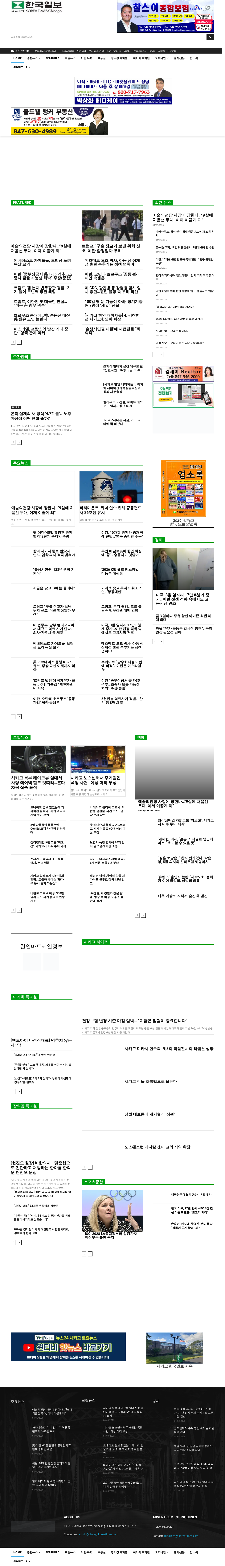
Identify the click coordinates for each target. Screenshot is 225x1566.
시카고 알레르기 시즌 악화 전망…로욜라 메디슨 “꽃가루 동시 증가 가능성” (47, 879)
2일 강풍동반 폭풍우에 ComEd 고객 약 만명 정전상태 (47, 828)
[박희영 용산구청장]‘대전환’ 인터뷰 (34, 1054)
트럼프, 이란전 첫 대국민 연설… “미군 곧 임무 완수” (40, 303)
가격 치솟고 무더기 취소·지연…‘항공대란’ (180, 342)
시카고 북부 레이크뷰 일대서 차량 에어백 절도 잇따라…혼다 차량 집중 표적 (38, 783)
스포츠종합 (93, 1182)
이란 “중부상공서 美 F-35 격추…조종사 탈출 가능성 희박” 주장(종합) (43, 276)
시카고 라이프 (96, 942)
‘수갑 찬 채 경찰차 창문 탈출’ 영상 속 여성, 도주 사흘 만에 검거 (106, 897)
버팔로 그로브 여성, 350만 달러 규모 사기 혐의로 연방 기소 (47, 897)
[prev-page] (13, 342)
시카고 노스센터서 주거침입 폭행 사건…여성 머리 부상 (96, 780)
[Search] (210, 37)
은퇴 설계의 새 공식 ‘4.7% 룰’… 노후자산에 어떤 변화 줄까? (41, 416)
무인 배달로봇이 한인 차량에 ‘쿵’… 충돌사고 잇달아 (121, 553)
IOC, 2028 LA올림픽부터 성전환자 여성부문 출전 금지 (111, 1235)
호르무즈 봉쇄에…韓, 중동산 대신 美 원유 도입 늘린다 (42, 317)
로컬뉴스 (20, 737)
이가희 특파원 (25, 997)
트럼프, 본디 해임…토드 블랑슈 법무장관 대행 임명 (121, 608)
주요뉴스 (20, 463)
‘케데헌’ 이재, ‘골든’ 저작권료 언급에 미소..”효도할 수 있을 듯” (185, 841)
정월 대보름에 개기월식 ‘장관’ (150, 1114)
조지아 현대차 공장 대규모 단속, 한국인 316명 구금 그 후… (123, 368)
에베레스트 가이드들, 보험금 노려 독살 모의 (42, 262)
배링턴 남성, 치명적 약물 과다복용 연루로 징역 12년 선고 (107, 879)
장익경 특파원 (25, 1106)
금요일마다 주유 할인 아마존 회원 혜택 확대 (183, 618)
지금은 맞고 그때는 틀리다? (172, 330)
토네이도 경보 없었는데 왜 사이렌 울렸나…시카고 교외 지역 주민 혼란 (47, 811)
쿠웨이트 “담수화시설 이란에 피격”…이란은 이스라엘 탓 (121, 666)
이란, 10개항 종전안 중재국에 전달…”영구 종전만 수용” (122, 534)
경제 (158, 540)
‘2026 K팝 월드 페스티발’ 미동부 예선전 (179, 318)
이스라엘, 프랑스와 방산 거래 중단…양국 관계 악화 (41, 331)
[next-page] (19, 342)
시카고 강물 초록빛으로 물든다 (151, 1081)
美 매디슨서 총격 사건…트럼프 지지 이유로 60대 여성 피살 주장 (107, 828)
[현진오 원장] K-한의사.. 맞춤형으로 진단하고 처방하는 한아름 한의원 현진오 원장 (41, 1168)
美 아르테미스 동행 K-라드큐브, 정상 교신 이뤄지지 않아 (54, 666)
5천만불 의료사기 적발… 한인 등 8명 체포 (122, 701)
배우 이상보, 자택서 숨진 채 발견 (182, 896)
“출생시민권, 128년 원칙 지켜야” (175, 306)
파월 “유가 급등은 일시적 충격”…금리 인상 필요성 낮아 (184, 630)
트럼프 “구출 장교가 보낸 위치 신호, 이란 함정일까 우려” (111, 248)
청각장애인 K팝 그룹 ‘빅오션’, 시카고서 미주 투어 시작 (186, 822)
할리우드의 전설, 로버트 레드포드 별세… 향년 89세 (123, 404)
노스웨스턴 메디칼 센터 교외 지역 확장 (157, 1147)
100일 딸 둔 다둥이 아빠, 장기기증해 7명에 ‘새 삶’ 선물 (114, 303)
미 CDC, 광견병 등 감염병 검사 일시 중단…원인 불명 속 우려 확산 (113, 290)
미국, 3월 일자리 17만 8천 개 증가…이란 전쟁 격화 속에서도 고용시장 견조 (121, 629)
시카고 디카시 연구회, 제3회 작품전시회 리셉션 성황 (169, 1048)
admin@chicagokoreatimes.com (98, 1534)
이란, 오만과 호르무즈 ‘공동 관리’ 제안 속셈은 (113, 276)
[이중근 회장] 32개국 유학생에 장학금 (36, 1205)
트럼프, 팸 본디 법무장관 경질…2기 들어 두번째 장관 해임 (41, 290)
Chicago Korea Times (149, 810)
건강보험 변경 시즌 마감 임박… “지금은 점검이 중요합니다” (134, 1021)
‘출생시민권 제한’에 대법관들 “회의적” (112, 331)
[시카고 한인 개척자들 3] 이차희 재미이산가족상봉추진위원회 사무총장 (123, 388)
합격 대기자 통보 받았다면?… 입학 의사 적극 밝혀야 (54, 553)
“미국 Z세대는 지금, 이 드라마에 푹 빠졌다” (122, 422)
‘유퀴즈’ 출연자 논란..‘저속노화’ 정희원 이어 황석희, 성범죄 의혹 (185, 879)
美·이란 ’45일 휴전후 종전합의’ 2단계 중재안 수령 (185, 247)
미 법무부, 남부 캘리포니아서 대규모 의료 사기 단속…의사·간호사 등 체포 (53, 629)
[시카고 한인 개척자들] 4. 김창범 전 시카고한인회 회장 (112, 317)
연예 (141, 737)
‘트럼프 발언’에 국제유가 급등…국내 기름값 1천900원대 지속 (54, 684)
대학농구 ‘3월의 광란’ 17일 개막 (191, 1194)
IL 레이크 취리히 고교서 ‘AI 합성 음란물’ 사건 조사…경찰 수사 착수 (107, 811)
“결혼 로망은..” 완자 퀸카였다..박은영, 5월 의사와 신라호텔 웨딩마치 (184, 860)
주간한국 (20, 356)
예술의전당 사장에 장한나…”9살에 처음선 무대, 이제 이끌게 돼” (41, 248)
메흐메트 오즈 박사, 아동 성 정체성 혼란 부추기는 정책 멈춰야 (112, 262)
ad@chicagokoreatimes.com (181, 1536)
